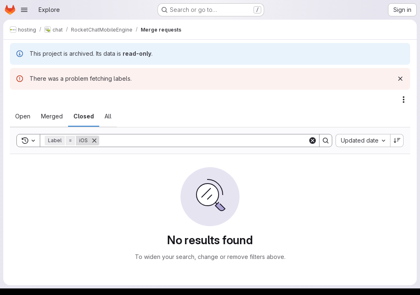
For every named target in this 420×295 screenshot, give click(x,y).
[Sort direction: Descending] (397, 140)
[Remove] (94, 140)
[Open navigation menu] (24, 9)
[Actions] (403, 99)
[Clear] (312, 140)
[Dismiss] (400, 79)
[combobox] (363, 140)
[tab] (23, 116)
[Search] (203, 140)
